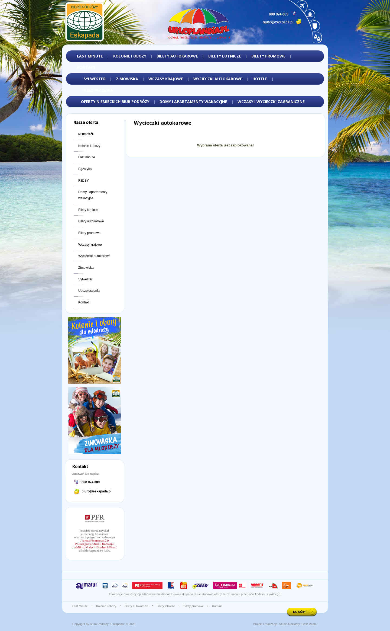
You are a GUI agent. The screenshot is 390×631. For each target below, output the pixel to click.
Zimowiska (86, 268)
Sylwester (85, 279)
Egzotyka (85, 169)
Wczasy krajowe (90, 244)
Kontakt (83, 302)
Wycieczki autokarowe (94, 256)
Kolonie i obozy (89, 146)
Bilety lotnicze (88, 210)
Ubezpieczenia (89, 291)
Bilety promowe (89, 233)
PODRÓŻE (86, 134)
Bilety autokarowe (91, 221)
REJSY (83, 180)
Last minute (86, 157)
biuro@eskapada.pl (96, 491)
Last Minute (80, 606)
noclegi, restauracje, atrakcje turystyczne (198, 37)
